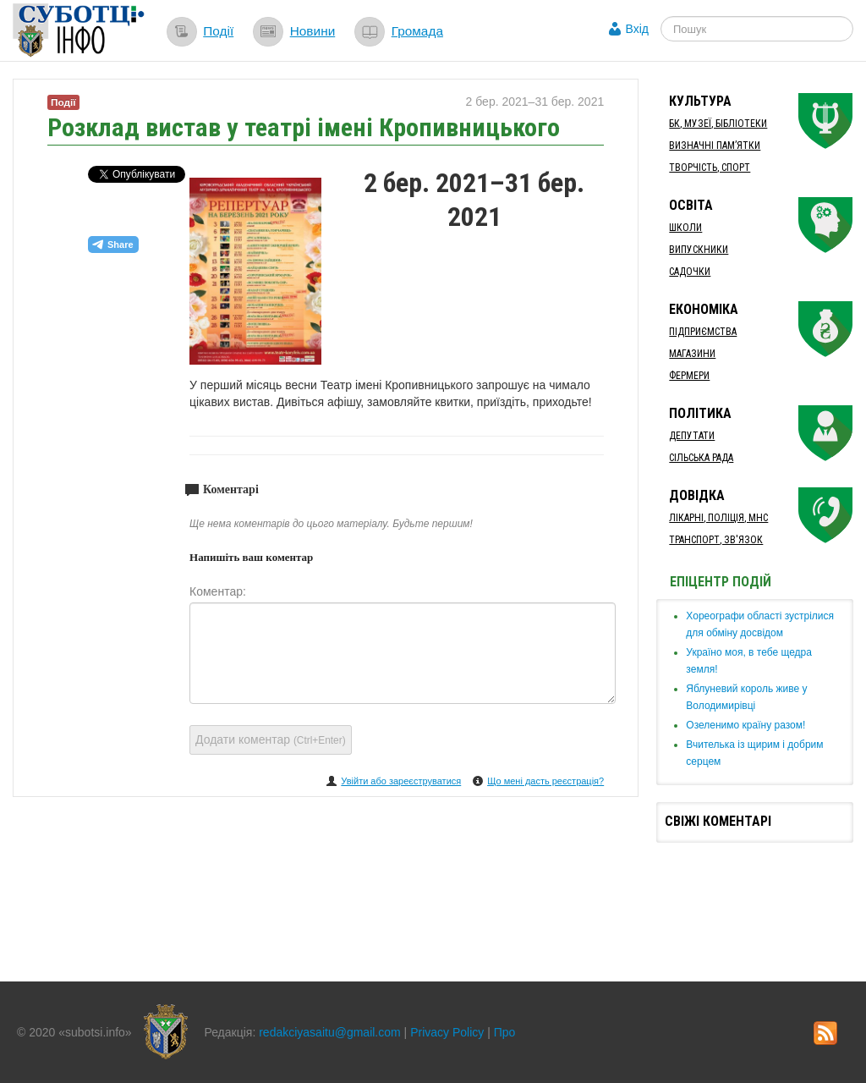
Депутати (692, 436)
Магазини (692, 354)
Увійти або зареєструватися (401, 781)
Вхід (637, 29)
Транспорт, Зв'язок (716, 540)
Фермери (689, 376)
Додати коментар (270, 739)
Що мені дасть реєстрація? (545, 781)
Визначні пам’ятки (714, 145)
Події (218, 31)
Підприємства (703, 332)
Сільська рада (701, 458)
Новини (313, 31)
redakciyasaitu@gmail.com (330, 1032)
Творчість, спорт (709, 167)
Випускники (698, 250)
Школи (685, 228)
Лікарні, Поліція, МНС (718, 518)
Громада (417, 31)
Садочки (689, 272)
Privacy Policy (447, 1032)
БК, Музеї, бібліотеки (718, 123)
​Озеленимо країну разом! (745, 725)
